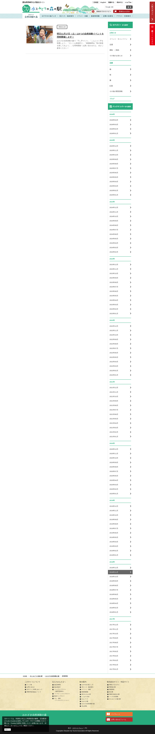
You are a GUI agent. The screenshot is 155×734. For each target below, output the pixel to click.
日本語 (96, 2)
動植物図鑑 (85, 692)
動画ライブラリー (59, 696)
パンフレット (115, 714)
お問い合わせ (31, 687)
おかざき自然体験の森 (88, 703)
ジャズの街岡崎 (113, 696)
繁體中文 (111, 2)
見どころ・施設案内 (87, 687)
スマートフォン (77, 728)
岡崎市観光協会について (34, 692)
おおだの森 (85, 701)
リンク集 (29, 684)
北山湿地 (84, 706)
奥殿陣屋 (111, 689)
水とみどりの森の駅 (115, 699)
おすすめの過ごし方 (87, 684)
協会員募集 (57, 684)
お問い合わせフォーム (118, 719)
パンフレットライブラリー (62, 693)
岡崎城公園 (112, 687)
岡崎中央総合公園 (114, 694)
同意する (7, 729)
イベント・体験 (86, 689)
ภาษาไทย (128, 2)
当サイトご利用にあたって (34, 689)
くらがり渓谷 (85, 696)
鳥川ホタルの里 (86, 694)
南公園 (111, 692)
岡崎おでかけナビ (114, 684)
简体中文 (120, 2)
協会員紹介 (57, 687)
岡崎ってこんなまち (152, 35)
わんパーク (85, 699)
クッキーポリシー (14, 725)
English (103, 2)
